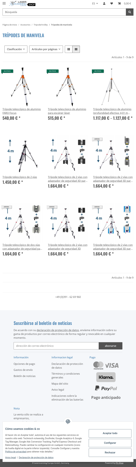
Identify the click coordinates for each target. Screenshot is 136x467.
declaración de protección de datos (58, 330)
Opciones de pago (24, 364)
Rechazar (107, 452)
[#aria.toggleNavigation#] (4, 2)
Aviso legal (13, 457)
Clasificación (14, 49)
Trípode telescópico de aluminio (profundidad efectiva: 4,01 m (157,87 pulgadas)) (112, 111)
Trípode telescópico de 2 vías (20, 177)
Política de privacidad (38, 451)
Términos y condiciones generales (66, 375)
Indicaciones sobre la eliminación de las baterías (67, 397)
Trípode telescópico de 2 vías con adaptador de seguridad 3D (67, 246)
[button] (104, 3)
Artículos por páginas (44, 49)
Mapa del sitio (60, 383)
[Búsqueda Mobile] (64, 12)
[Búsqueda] (129, 12)
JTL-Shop (119, 463)
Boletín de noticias (25, 376)
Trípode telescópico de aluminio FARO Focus (22, 111)
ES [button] (93, 3)
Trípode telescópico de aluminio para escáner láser (67, 111)
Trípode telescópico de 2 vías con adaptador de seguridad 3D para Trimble (113, 179)
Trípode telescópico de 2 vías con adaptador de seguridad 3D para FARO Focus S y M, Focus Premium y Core (67, 179)
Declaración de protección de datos (38, 457)
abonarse (110, 346)
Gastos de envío (23, 370)
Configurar (108, 442)
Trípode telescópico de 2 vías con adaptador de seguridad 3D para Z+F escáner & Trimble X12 (113, 247)
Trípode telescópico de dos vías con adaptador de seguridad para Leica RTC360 (23, 247)
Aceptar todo (107, 433)
